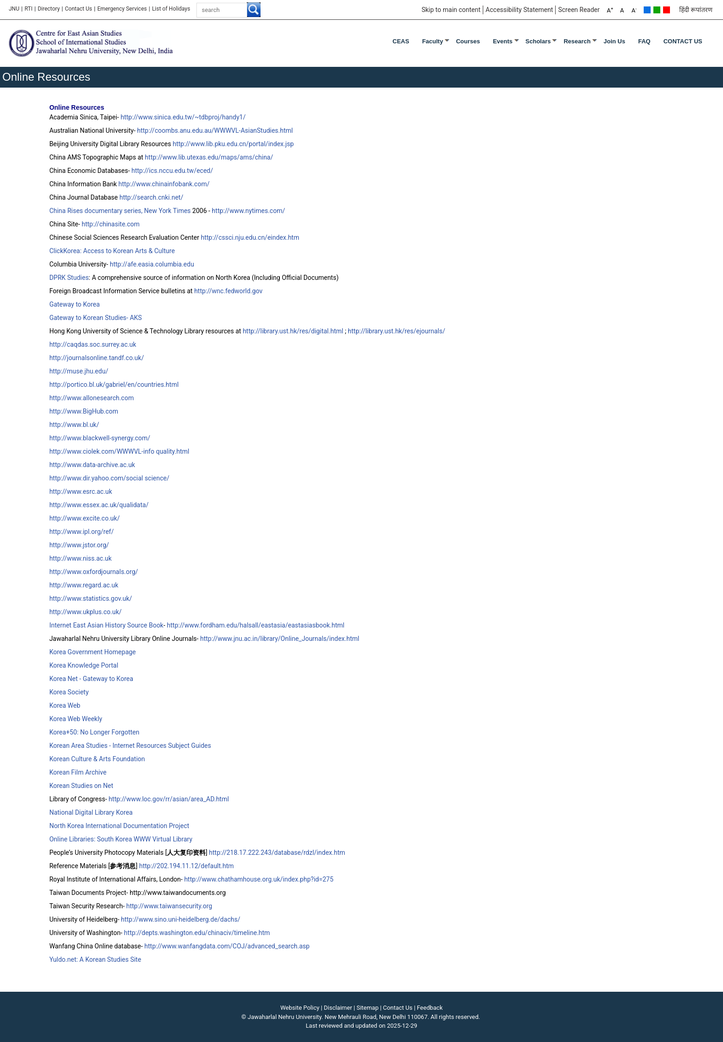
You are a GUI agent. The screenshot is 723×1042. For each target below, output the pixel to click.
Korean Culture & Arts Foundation (97, 759)
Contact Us (78, 9)
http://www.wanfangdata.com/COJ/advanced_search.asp (226, 946)
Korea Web (64, 705)
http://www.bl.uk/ (74, 424)
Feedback (430, 1007)
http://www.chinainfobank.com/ (164, 184)
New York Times (167, 210)
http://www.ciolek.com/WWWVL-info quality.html (119, 451)
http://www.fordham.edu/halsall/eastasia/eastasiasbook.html (255, 625)
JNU (14, 9)
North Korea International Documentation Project (119, 825)
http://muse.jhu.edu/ (78, 371)
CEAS (400, 41)
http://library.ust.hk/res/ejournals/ (396, 331)
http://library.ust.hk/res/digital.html (293, 331)
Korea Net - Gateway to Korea (91, 678)
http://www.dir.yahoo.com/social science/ (109, 478)
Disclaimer (338, 1007)
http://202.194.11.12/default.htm (186, 866)
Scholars (538, 41)
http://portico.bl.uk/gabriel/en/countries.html (113, 384)
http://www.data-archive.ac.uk (92, 464)
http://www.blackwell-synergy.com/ (99, 438)
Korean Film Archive (78, 772)
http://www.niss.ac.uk (80, 558)
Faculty (432, 41)
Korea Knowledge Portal (83, 665)
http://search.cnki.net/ (151, 197)
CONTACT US (683, 41)
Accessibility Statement (519, 9)
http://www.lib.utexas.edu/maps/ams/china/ (209, 157)
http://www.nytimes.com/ (248, 210)
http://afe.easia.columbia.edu (152, 264)
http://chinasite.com (111, 224)
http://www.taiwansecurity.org (169, 906)
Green (656, 9)
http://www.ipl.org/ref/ (81, 531)
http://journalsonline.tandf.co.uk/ (96, 357)
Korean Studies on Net (81, 785)
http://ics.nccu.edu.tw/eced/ (172, 170)
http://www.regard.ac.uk (84, 585)
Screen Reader (578, 9)
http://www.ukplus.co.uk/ (85, 612)
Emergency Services (122, 9)
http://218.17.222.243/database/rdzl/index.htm (277, 852)
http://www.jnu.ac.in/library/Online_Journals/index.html (279, 638)
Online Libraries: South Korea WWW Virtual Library (120, 839)
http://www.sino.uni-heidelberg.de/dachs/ (180, 919)
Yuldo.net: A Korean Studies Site (95, 959)
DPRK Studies (69, 277)
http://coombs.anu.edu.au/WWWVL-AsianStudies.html (215, 130)
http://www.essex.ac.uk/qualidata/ (98, 505)
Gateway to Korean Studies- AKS (95, 317)
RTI (28, 9)
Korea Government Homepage (92, 652)
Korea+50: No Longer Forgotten (94, 732)
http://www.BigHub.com (83, 411)
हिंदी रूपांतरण (695, 9)
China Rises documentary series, (96, 210)
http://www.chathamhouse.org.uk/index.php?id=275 (258, 879)
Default (647, 9)
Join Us (614, 41)
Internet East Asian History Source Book (106, 625)
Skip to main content (450, 9)
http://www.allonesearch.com (91, 398)
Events (503, 41)
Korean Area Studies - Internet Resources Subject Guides (130, 745)
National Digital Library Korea (91, 812)
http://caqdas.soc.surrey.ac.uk (92, 344)
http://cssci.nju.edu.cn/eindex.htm (250, 237)
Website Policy (300, 1007)
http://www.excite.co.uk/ (84, 518)
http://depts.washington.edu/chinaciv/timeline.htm (197, 932)
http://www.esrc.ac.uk (80, 491)
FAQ (644, 41)
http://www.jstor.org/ (79, 545)
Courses (468, 41)
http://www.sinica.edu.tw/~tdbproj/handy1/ (182, 117)
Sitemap (367, 1007)
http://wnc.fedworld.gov (228, 291)
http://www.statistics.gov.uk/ (90, 598)
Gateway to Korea (74, 304)
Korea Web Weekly (75, 718)
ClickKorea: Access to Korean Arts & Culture (112, 251)
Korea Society (69, 692)
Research (577, 41)
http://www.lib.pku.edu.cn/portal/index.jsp (233, 144)
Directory (49, 9)
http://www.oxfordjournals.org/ (93, 571)
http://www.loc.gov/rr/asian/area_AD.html (169, 799)
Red (666, 9)
